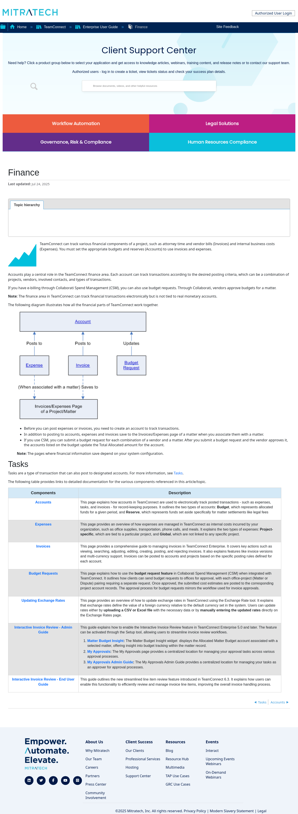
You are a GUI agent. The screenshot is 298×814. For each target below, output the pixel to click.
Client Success (139, 741)
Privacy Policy (195, 810)
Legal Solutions (222, 123)
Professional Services (143, 759)
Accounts (43, 502)
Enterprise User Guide (97, 27)
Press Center (95, 784)
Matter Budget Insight (105, 641)
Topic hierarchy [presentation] (27, 205)
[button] (34, 87)
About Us (94, 741)
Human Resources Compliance (222, 142)
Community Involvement (95, 795)
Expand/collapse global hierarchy (3, 26)
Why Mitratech (97, 750)
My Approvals (98, 651)
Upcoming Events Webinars (220, 761)
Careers (91, 767)
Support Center (138, 775)
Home (19, 27)
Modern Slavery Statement (232, 810)
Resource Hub (177, 759)
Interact (212, 750)
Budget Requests (43, 573)
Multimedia (175, 767)
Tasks (178, 473)
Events (212, 741)
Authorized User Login (273, 13)
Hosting (132, 767)
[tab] (27, 205)
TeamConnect (51, 27)
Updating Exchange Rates (43, 600)
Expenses (43, 524)
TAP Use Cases (177, 775)
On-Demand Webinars (216, 775)
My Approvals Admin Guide (110, 662)
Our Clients (135, 750)
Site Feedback (227, 27)
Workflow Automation (76, 123)
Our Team (93, 759)
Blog (169, 750)
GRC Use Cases (178, 784)
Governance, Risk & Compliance (75, 142)
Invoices (43, 546)
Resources (175, 741)
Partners (92, 775)
